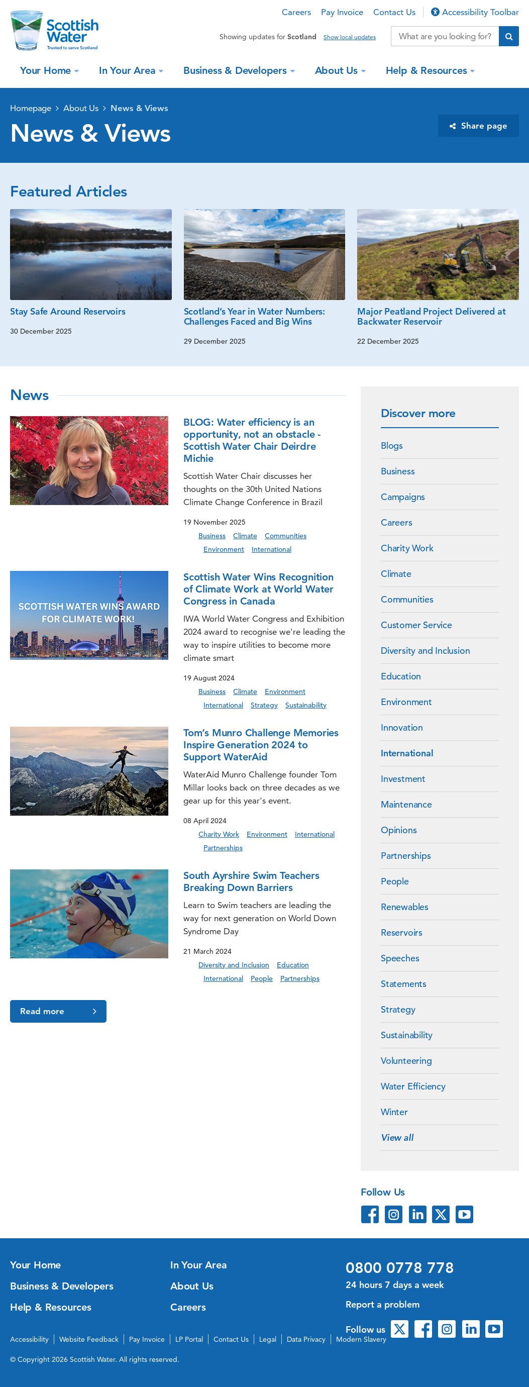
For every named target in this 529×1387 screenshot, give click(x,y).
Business (397, 471)
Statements (404, 983)
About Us (338, 70)
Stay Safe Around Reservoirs (68, 311)
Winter (394, 1112)
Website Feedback (89, 1339)
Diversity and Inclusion (425, 650)
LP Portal (189, 1339)
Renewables (405, 907)
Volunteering (406, 1060)
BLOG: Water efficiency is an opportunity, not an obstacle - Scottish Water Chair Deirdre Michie (252, 440)
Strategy (398, 1009)
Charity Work (407, 548)
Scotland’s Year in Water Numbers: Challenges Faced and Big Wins (254, 316)
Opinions (398, 830)
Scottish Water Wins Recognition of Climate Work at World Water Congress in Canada (258, 589)
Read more (58, 1011)
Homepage (30, 108)
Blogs (392, 445)
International (407, 753)
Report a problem (383, 1304)
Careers (296, 12)
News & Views (139, 108)
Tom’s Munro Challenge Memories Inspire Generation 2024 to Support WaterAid (261, 745)
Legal (267, 1339)
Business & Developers (236, 70)
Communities (407, 599)
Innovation (402, 727)
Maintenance (406, 804)
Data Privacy (306, 1339)
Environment (406, 702)
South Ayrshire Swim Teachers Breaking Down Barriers (251, 881)
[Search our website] (445, 36)
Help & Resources (428, 70)
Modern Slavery (361, 1339)
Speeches (400, 958)
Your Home (47, 70)
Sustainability (407, 1035)
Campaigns (403, 497)
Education (401, 676)
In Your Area (128, 70)
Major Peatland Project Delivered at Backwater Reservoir (431, 316)
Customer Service (416, 625)
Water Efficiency (413, 1086)
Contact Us (394, 12)
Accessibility (29, 1339)
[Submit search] (509, 36)
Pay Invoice (342, 12)
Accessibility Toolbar (475, 12)
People (395, 881)
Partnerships (406, 855)
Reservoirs (401, 932)
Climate (396, 573)
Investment (403, 778)
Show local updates (350, 37)
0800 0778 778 (400, 1267)
